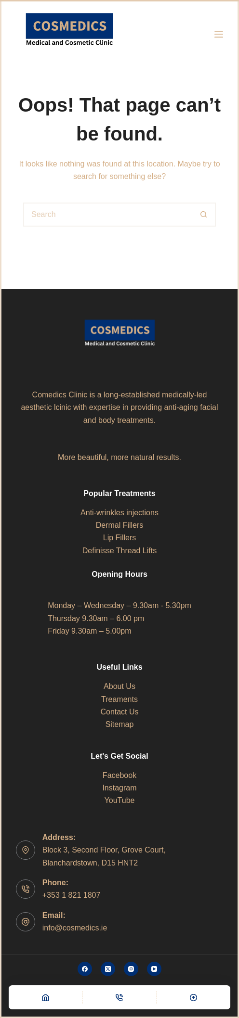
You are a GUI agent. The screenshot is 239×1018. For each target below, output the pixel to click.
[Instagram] (131, 969)
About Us (119, 686)
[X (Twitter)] (108, 969)
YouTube (120, 800)
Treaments (119, 699)
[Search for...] (107, 215)
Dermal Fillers (120, 525)
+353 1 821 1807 (71, 895)
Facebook (119, 775)
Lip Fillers (119, 538)
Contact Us (119, 712)
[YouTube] (154, 969)
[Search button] (204, 215)
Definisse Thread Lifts (119, 551)
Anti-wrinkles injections (119, 513)
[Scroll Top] (193, 997)
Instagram (119, 788)
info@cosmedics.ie (74, 928)
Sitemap (120, 724)
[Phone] (119, 997)
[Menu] (218, 34)
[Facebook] (85, 969)
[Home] (45, 997)
